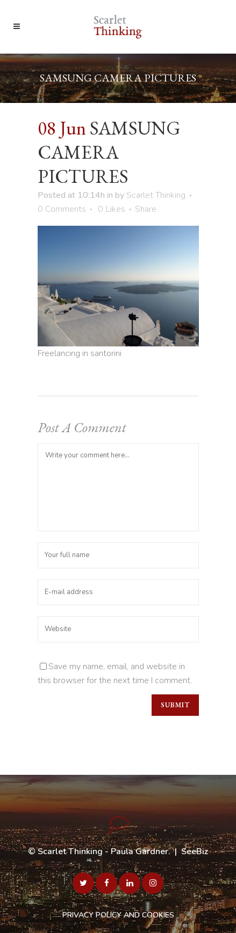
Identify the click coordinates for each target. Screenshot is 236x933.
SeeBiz (194, 851)
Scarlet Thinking (155, 195)
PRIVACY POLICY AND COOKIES (118, 915)
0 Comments (62, 209)
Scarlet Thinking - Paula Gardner (103, 851)
